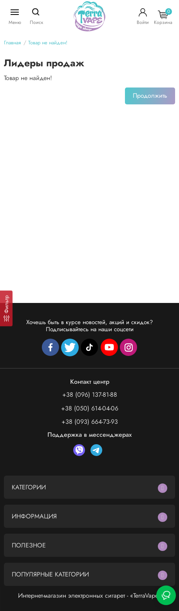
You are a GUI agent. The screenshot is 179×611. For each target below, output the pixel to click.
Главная (12, 42)
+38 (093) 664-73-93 (89, 421)
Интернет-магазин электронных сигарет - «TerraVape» (89, 595)
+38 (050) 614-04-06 (89, 408)
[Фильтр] (6, 308)
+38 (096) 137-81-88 (89, 394)
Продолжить (150, 95)
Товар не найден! (47, 42)
